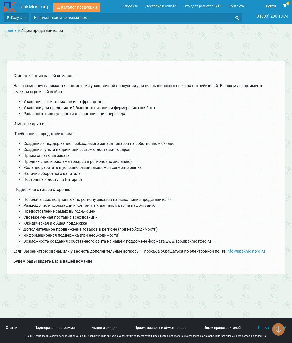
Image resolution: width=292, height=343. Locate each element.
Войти (271, 6)
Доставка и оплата (160, 6)
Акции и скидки (104, 328)
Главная (11, 30)
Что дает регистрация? (202, 6)
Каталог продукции (79, 7)
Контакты (237, 6)
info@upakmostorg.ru (246, 251)
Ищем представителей (222, 328)
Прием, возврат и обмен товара (160, 328)
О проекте (130, 6)
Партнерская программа (54, 328)
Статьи (11, 328)
